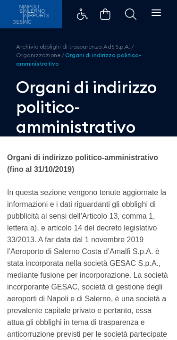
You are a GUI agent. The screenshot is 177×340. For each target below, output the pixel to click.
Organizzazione (38, 55)
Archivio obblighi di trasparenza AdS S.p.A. (73, 46)
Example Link (82, 14)
